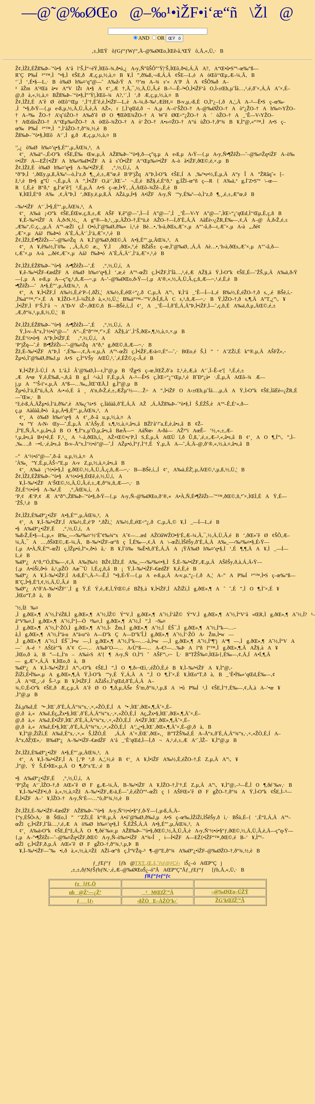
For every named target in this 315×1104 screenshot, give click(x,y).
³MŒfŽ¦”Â (158, 892)
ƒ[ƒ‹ (85, 901)
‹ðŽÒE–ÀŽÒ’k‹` (157, 901)
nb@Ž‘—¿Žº (85, 892)
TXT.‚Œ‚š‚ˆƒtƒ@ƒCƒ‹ (157, 863)
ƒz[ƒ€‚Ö (85, 883)
